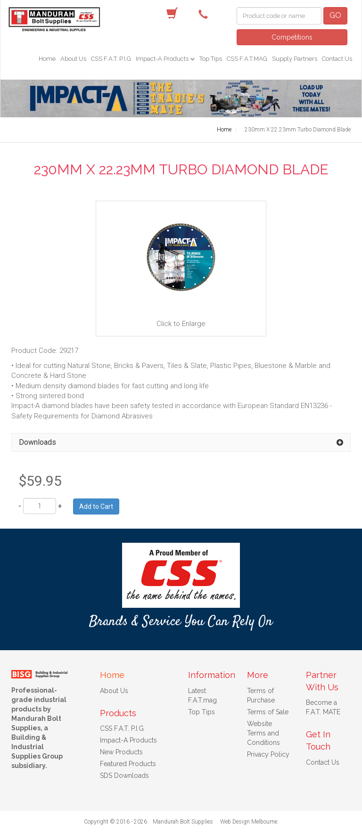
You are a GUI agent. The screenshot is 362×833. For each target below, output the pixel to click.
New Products (121, 752)
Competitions (292, 37)
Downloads (37, 442)
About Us (73, 58)
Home (47, 58)
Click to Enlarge (181, 268)
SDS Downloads (124, 775)
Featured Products (128, 764)
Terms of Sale (267, 712)
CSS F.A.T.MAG (247, 58)
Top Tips (210, 58)
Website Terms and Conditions (263, 733)
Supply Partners (294, 58)
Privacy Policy (268, 754)
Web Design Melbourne (248, 821)
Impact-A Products (163, 58)
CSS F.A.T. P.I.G (111, 58)
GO (335, 15)
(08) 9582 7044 (205, 14)
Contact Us (337, 58)
